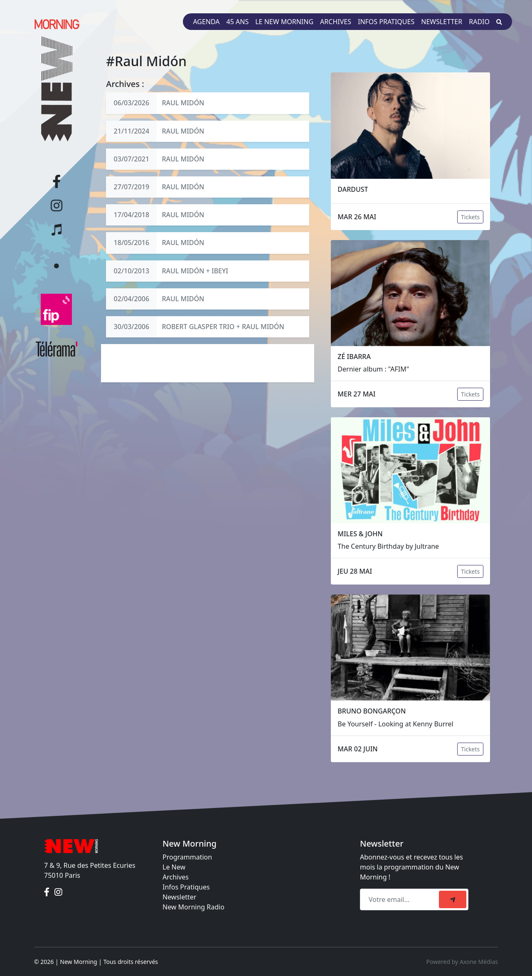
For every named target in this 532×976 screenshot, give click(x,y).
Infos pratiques (386, 21)
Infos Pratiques (186, 887)
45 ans (238, 21)
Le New (174, 867)
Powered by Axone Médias (462, 962)
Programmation (187, 857)
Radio (479, 21)
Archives (335, 21)
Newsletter (441, 21)
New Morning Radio (193, 907)
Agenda (206, 21)
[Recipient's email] (400, 899)
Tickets (470, 217)
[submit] (452, 899)
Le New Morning (284, 21)
